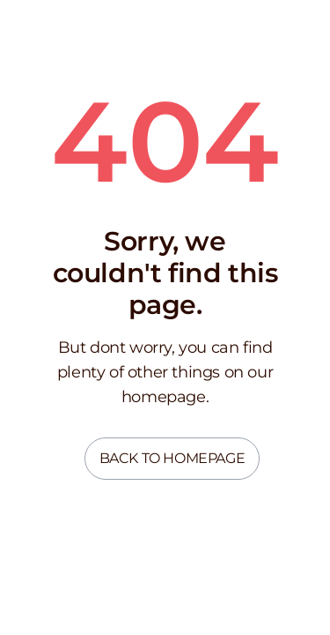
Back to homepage (172, 458)
